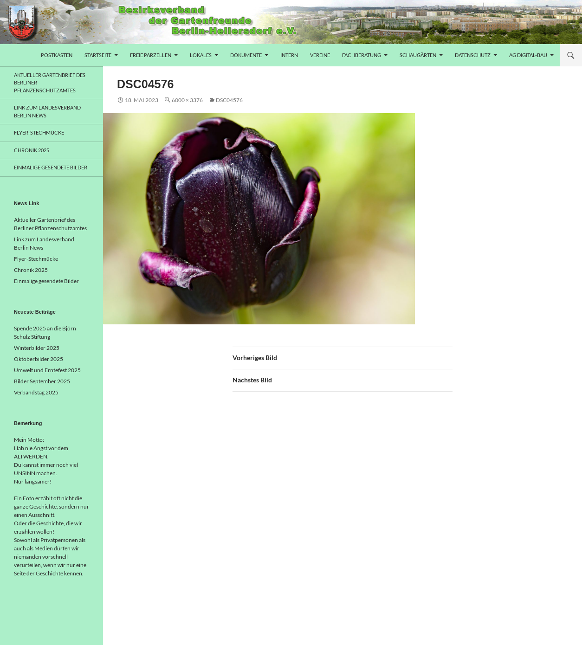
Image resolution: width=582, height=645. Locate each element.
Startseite (97, 55)
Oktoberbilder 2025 (38, 358)
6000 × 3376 (187, 100)
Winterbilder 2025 (36, 347)
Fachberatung (361, 55)
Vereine (320, 55)
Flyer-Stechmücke (39, 132)
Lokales (201, 55)
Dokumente (246, 55)
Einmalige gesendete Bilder (50, 167)
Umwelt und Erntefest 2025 (47, 370)
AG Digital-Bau (528, 55)
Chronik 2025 (31, 150)
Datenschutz (473, 55)
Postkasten (56, 55)
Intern (289, 55)
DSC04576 (229, 100)
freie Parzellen (150, 55)
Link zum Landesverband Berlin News (47, 111)
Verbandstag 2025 (36, 392)
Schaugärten (418, 55)
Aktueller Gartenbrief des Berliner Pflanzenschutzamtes (49, 82)
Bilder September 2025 (42, 381)
